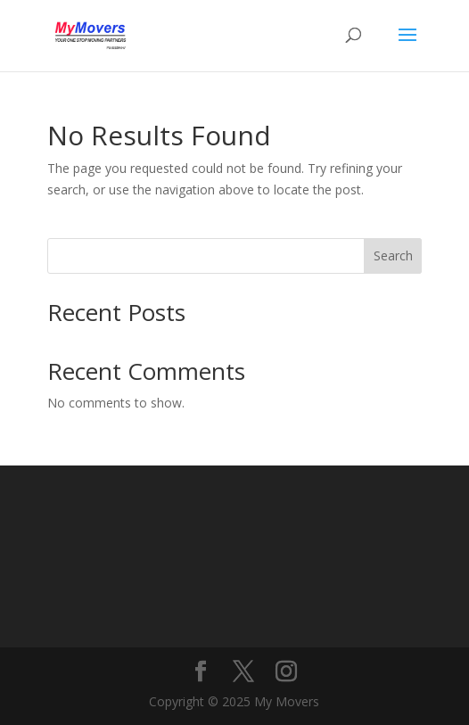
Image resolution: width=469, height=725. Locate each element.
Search (393, 255)
